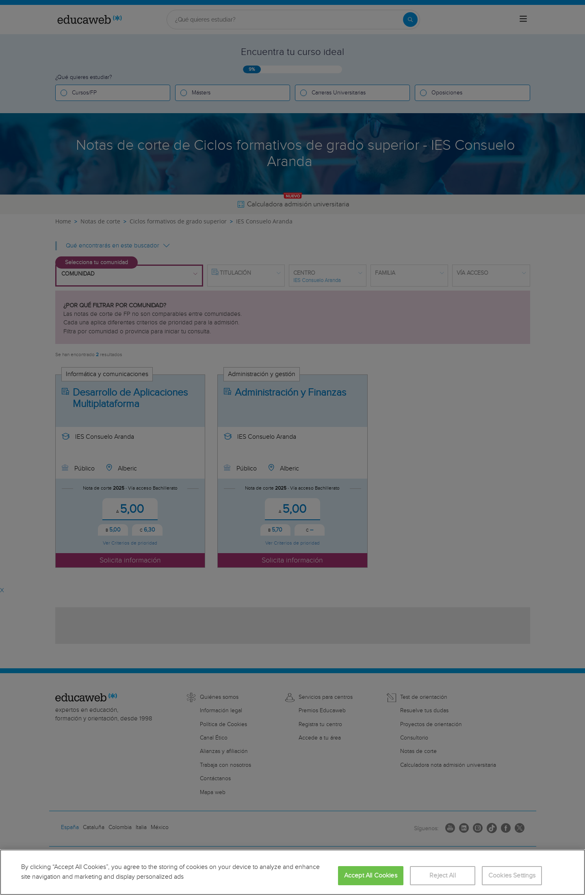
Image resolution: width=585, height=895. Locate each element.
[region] (292, 872)
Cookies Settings (512, 876)
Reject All (442, 876)
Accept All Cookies (370, 876)
